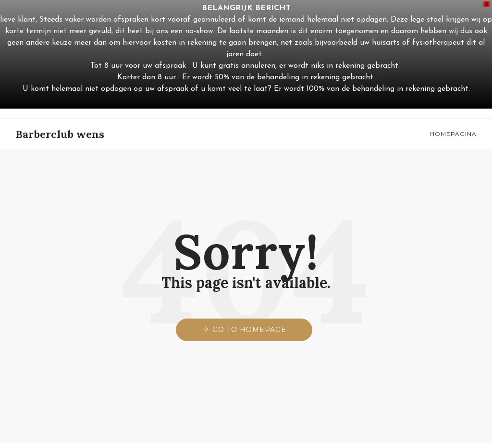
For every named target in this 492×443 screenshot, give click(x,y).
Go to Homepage (249, 329)
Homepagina (453, 133)
